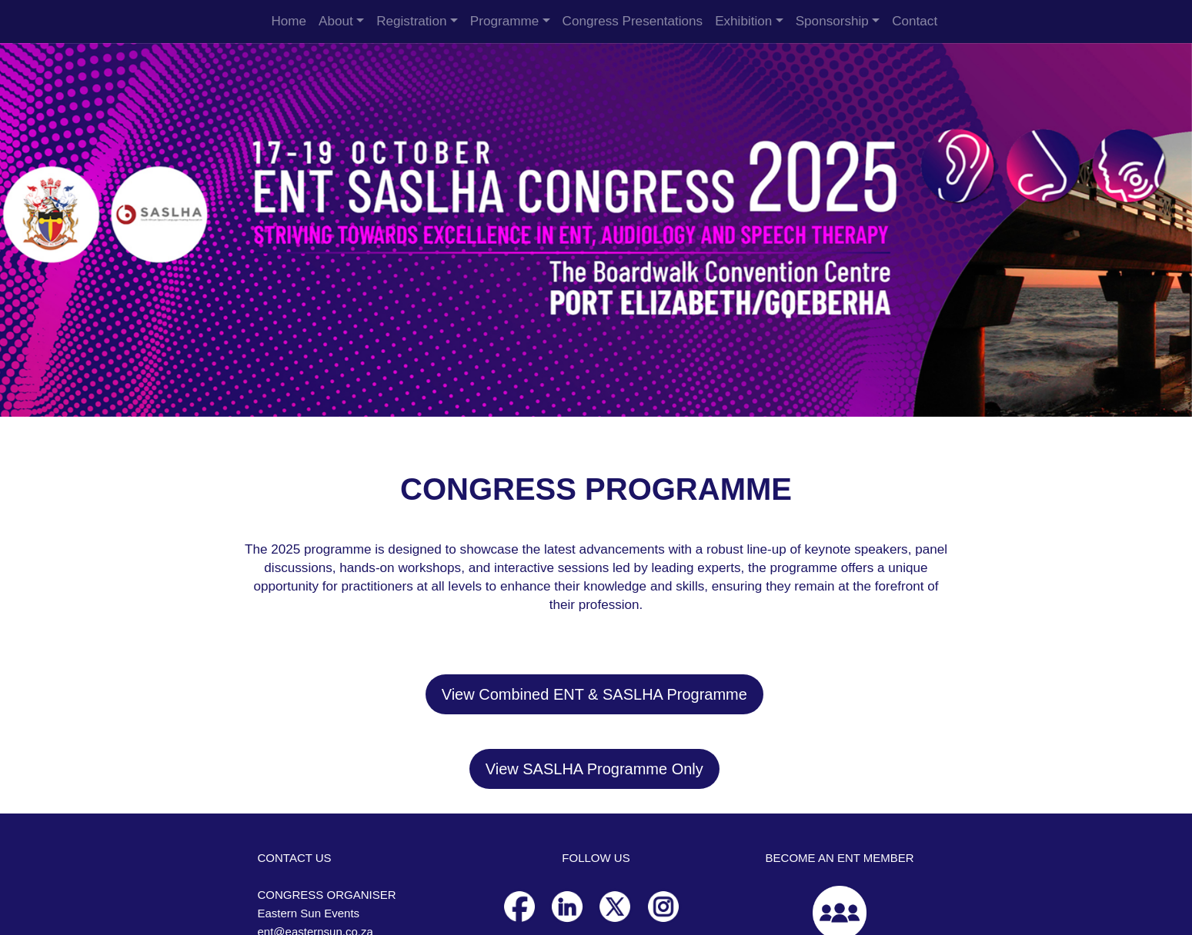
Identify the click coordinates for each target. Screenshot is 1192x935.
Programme (504, 21)
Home (288, 21)
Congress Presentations (633, 21)
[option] (596, 230)
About (336, 21)
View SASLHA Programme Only (594, 768)
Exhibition (743, 21)
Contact (914, 21)
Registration (411, 21)
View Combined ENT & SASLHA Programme (594, 694)
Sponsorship (832, 21)
